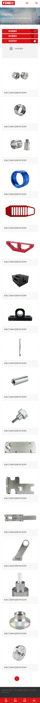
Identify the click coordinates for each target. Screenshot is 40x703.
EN (27, 3)
